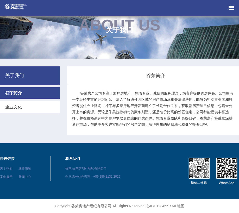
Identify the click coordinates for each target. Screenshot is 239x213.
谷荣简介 (13, 93)
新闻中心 (24, 177)
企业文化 (13, 107)
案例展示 (6, 177)
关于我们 (6, 168)
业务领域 (24, 168)
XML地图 (176, 206)
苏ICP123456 (157, 206)
